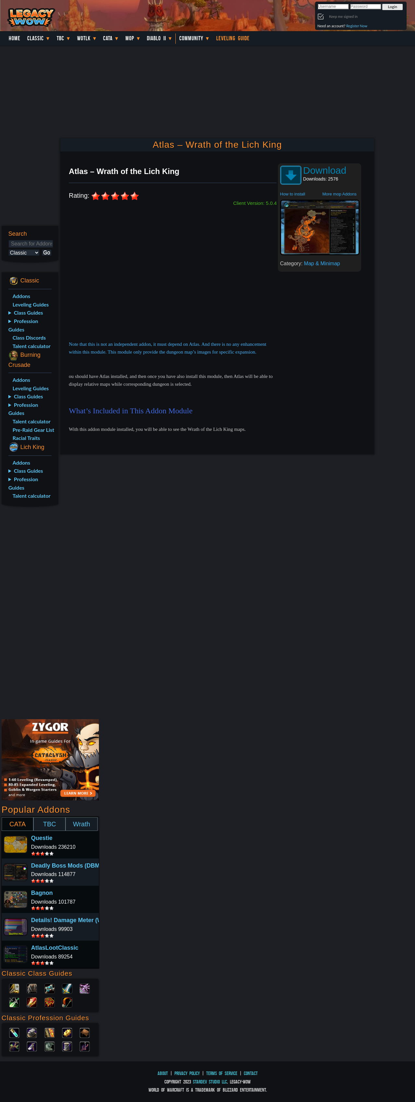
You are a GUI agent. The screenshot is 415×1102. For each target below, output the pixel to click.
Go (46, 252)
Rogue (14, 1001)
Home (14, 38)
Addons (21, 296)
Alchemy (14, 1032)
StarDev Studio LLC (210, 1081)
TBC (60, 38)
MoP (129, 38)
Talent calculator (32, 346)
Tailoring (67, 1046)
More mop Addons (339, 194)
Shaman (49, 1001)
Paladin (14, 988)
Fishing (84, 1046)
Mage (32, 1001)
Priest (49, 988)
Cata (108, 38)
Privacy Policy (187, 1073)
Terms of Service (221, 1073)
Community (191, 38)
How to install (292, 194)
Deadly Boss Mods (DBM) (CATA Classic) (88, 865)
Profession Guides (23, 325)
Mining (32, 1046)
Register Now (356, 26)
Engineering (67, 1032)
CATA (17, 824)
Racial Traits (26, 438)
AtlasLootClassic (54, 948)
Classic (35, 38)
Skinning (49, 1046)
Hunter (67, 1001)
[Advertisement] (28, 614)
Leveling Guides (31, 304)
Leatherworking (84, 1032)
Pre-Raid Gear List (33, 430)
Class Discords (29, 337)
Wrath (81, 824)
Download (324, 170)
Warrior (67, 988)
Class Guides (28, 312)
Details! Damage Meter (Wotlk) (73, 920)
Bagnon (42, 893)
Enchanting (49, 1032)
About (163, 1073)
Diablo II (156, 38)
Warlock (84, 988)
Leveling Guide (233, 38)
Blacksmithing (32, 1032)
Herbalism (14, 1046)
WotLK (83, 38)
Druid (32, 988)
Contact (251, 1073)
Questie (42, 838)
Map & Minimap (322, 263)
